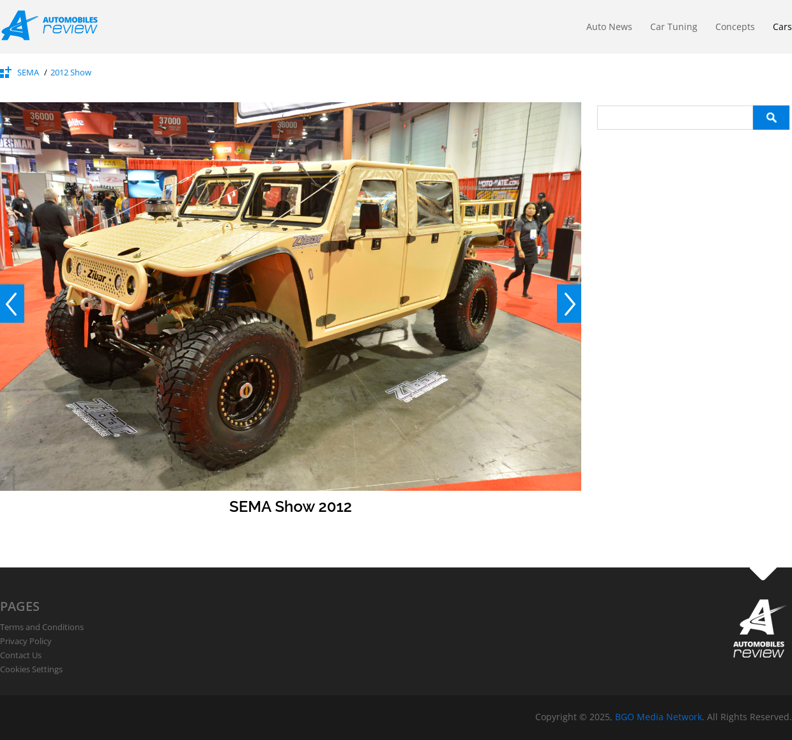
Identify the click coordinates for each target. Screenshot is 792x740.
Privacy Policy (26, 641)
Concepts (735, 26)
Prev (12, 303)
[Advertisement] (693, 209)
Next (569, 303)
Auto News (609, 26)
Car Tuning (673, 26)
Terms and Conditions (42, 627)
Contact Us (21, 655)
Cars (782, 26)
